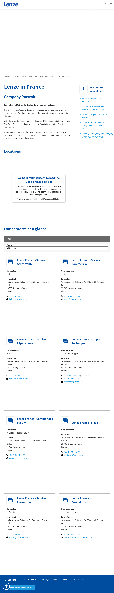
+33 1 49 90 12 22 (70, 296)
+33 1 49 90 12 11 (15, 455)
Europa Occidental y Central (44, 76)
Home (6, 76)
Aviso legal (45, 579)
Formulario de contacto (19, 587)
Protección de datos (59, 579)
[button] (6, 586)
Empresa (14, 76)
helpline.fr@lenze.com (17, 299)
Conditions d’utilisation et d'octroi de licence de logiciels (94, 108)
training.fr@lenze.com (17, 537)
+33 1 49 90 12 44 (70, 452)
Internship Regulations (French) (91, 100)
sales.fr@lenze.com (71, 299)
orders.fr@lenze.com (16, 458)
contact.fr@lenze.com (72, 455)
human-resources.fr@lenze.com (76, 537)
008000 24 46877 (70, 375)
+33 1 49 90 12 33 (15, 296)
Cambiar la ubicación (31, 579)
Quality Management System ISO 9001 (94, 116)
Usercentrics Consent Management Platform (43, 199)
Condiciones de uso (77, 579)
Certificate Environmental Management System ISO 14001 (93, 125)
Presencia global (26, 76)
